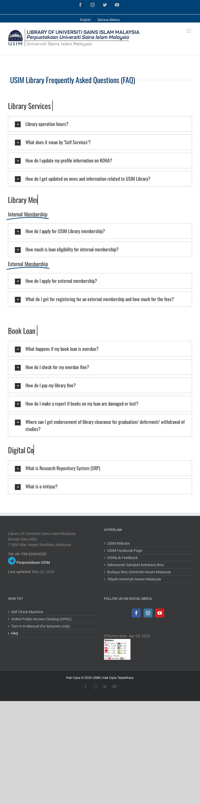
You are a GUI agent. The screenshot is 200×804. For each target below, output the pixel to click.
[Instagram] (148, 612)
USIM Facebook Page (124, 550)
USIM (96, 678)
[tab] (100, 123)
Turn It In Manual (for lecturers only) (40, 626)
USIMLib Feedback (122, 558)
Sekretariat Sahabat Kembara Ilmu (135, 565)
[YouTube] (159, 612)
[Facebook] (136, 612)
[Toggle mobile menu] (189, 31)
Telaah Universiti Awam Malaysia (134, 579)
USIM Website (118, 543)
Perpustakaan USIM (33, 562)
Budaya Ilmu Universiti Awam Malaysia (139, 572)
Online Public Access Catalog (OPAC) (41, 619)
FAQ (14, 633)
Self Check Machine (27, 612)
